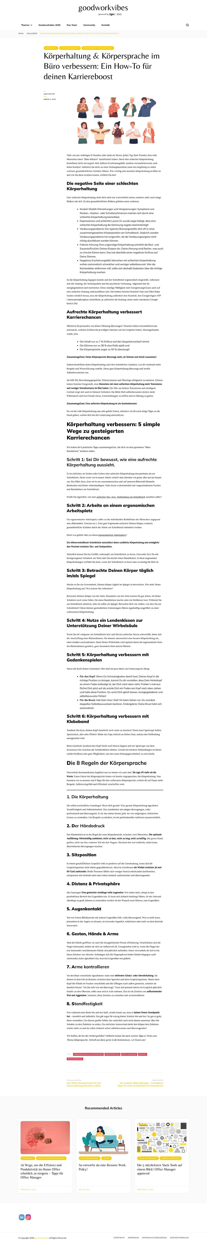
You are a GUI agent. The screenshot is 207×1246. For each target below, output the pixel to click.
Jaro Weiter (49, 94)
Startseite (119, 1238)
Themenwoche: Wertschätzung (98, 48)
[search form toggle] (187, 25)
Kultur (106, 1158)
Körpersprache (112, 1054)
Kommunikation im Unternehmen (88, 1054)
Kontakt (105, 25)
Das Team (72, 25)
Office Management (70, 48)
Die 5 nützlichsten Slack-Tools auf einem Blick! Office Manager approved (159, 1169)
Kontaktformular (179, 1238)
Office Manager (129, 1054)
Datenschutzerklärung (154, 1238)
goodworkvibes (41, 1238)
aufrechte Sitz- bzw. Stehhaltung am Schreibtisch (120, 496)
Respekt (142, 1054)
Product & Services (171, 1158)
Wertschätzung (75, 1059)
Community (89, 25)
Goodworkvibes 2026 (49, 25)
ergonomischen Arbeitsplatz (112, 535)
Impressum (133, 1238)
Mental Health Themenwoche (51, 1158)
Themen (25, 25)
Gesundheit (51, 48)
